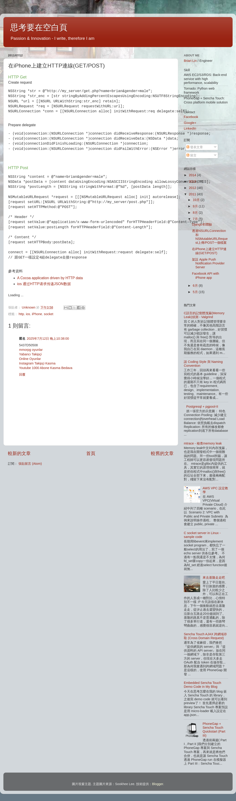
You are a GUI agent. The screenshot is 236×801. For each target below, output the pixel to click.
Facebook (191, 117)
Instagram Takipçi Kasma (37, 363)
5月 (196, 292)
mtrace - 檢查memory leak (203, 443)
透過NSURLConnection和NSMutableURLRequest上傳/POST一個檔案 (210, 236)
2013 (193, 181)
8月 (196, 212)
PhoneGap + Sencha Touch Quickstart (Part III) (214, 729)
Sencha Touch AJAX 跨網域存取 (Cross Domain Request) (205, 636)
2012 (193, 188)
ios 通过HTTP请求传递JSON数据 (44, 284)
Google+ (190, 123)
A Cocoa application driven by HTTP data (50, 278)
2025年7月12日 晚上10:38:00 (48, 338)
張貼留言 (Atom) (30, 463)
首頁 (90, 453)
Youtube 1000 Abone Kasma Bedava (45, 368)
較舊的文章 (162, 453)
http (21, 314)
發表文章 (195, 147)
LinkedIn (190, 128)
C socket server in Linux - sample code (202, 535)
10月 (197, 200)
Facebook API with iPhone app (205, 275)
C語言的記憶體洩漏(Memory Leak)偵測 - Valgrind (204, 315)
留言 (192, 155)
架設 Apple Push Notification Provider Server (208, 263)
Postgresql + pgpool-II (202, 406)
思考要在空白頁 (38, 27)
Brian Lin (190, 61)
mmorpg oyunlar (31, 350)
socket (48, 314)
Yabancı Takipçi (30, 354)
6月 (196, 285)
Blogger (157, 784)
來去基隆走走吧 (214, 577)
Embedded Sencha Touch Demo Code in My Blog (202, 684)
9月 (196, 206)
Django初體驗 (202, 224)
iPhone (37, 314)
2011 (193, 194)
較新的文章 (19, 453)
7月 (196, 219)
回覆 (22, 374)
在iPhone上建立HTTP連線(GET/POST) (209, 251)
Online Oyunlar (30, 359)
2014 (193, 175)
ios (28, 314)
